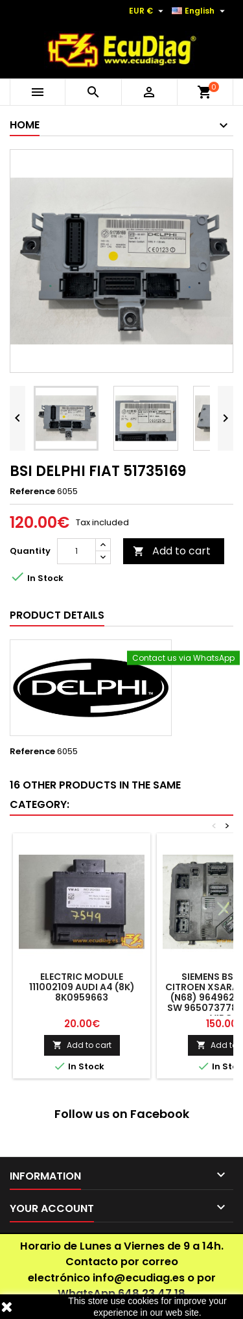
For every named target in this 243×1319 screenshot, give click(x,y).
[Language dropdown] (200, 11)
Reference (32, 491)
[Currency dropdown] (148, 11)
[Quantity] (76, 551)
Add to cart (172, 550)
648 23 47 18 (151, 1293)
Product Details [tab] (57, 615)
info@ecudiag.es (139, 1277)
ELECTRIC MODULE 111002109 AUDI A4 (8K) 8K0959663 (82, 987)
